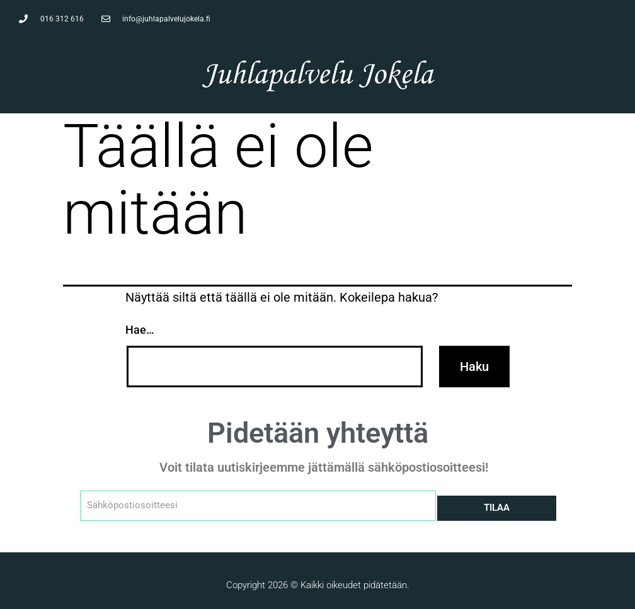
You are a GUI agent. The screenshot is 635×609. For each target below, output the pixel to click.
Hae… (139, 329)
